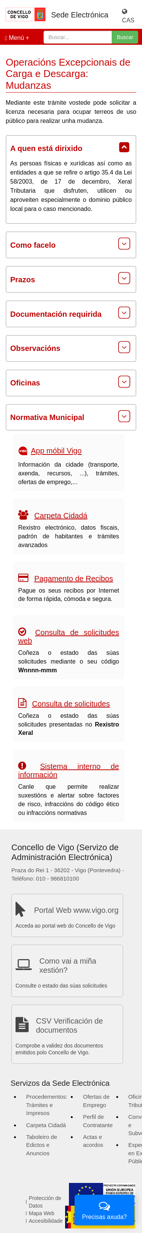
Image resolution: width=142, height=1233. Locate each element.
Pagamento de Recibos (73, 578)
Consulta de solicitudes (71, 704)
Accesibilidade (46, 1221)
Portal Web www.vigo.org (76, 910)
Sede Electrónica (79, 15)
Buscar (125, 37)
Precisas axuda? (104, 1209)
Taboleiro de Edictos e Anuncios (41, 1145)
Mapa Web (41, 1213)
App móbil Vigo (56, 451)
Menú (14, 38)
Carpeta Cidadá (60, 515)
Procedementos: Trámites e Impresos (46, 1104)
